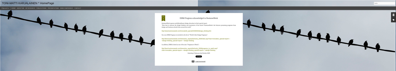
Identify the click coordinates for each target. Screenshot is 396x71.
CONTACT (77, 8)
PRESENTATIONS (53, 8)
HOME (13, 8)
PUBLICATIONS (41, 8)
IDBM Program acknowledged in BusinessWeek (199, 10)
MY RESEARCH (30, 8)
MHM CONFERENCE (66, 8)
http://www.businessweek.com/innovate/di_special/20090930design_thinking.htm (186, 23)
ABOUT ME (20, 8)
